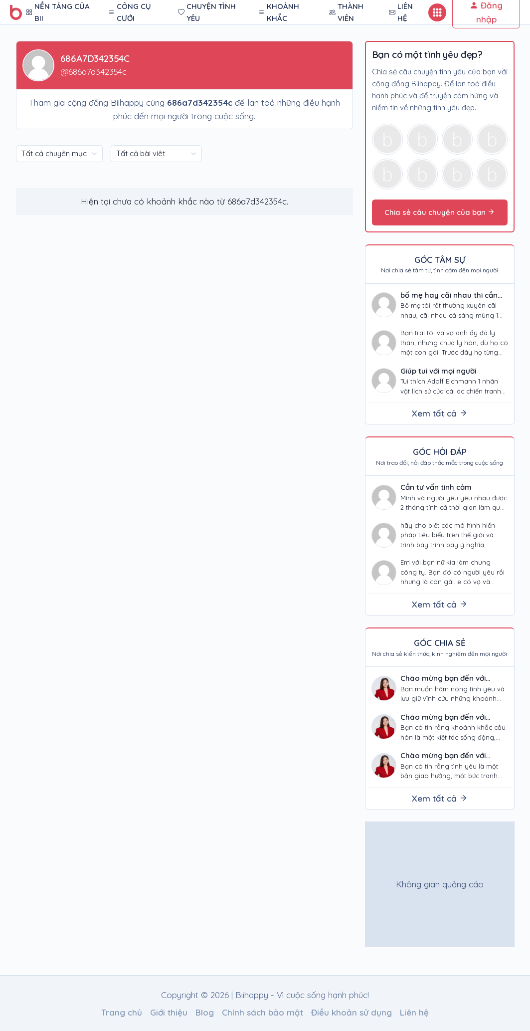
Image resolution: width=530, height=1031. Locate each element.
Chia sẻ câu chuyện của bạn (439, 212)
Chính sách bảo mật (262, 1012)
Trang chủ (121, 1012)
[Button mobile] (437, 12)
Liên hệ (414, 1012)
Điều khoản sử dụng (351, 1012)
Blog (204, 1012)
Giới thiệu (168, 1012)
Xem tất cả (440, 413)
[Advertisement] (440, 884)
